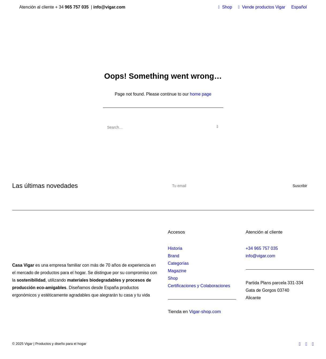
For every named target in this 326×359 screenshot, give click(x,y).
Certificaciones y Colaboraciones (199, 285)
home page (200, 94)
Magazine (177, 271)
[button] (217, 126)
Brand (173, 256)
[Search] (163, 127)
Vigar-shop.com (205, 311)
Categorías (178, 263)
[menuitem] (225, 7)
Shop (227, 7)
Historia (175, 248)
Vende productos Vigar (263, 7)
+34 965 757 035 (262, 248)
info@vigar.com (260, 256)
